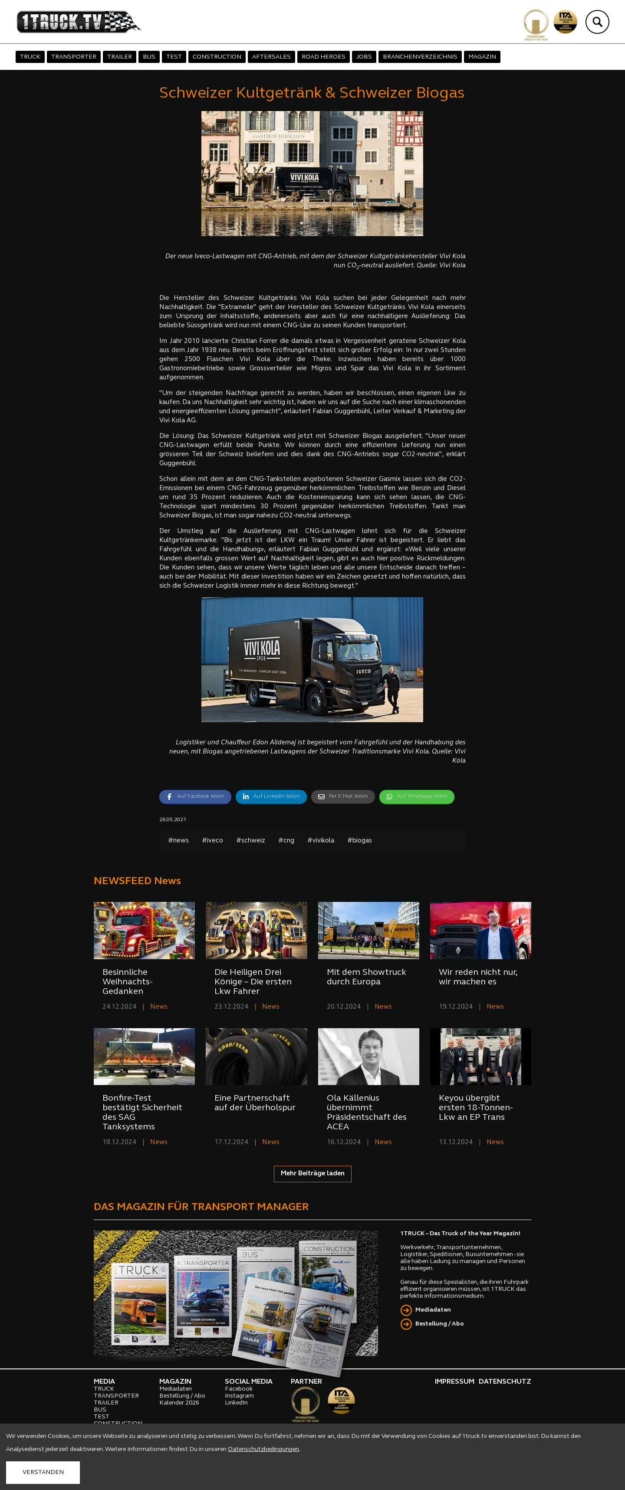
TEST (174, 57)
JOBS (364, 57)
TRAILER (119, 57)
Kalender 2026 (179, 1403)
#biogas (359, 841)
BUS (149, 57)
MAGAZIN (482, 57)
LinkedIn (236, 1403)
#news (178, 841)
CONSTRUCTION (217, 57)
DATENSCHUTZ (505, 1381)
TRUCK (30, 57)
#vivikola (320, 841)
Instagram (239, 1396)
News (159, 1007)
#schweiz (250, 841)
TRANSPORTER (73, 57)
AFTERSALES (271, 57)
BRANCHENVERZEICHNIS (420, 57)
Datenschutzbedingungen (263, 1449)
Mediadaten (433, 1310)
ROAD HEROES (323, 57)
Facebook (239, 1389)
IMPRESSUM (454, 1381)
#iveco (212, 841)
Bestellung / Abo (439, 1324)
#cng (286, 841)
